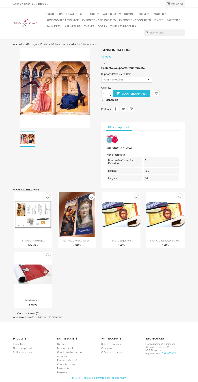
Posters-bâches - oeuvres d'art (111, 14)
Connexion (107, 348)
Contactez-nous (66, 364)
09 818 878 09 (40, 4)
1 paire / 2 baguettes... (121, 240)
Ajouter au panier (131, 94)
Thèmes (89, 26)
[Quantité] (105, 93)
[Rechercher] (164, 32)
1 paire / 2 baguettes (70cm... (165, 240)
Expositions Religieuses (99, 20)
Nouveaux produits (23, 348)
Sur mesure (72, 26)
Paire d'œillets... (32, 300)
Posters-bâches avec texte (65, 14)
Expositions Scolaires (135, 20)
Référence (112, 147)
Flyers (158, 20)
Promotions (19, 344)
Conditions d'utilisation (69, 352)
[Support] (126, 80)
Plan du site (63, 368)
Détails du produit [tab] (118, 127)
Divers (102, 26)
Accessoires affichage (62, 20)
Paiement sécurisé (67, 360)
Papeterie (173, 20)
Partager (115, 109)
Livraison (62, 344)
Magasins (62, 372)
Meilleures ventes (22, 352)
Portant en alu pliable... (33, 240)
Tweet (123, 109)
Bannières (53, 26)
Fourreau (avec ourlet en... (77, 240)
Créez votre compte (112, 352)
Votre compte (111, 338)
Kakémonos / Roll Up (151, 14)
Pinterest (131, 109)
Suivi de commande (111, 344)
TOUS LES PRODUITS (123, 26)
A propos (62, 356)
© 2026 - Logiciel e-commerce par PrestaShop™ (99, 378)
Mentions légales (66, 348)
